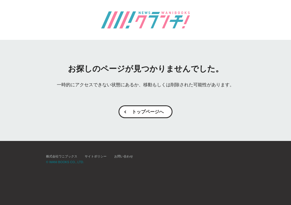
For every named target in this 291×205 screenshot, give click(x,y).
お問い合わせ (123, 156)
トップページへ (148, 111)
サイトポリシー (96, 156)
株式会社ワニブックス (61, 156)
